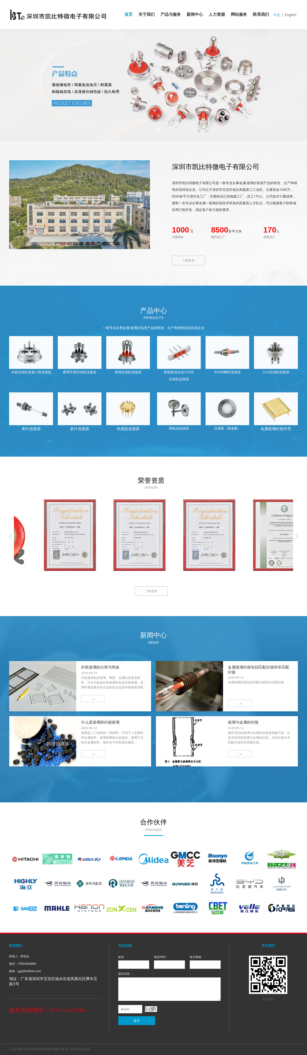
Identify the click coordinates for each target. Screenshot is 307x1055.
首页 (128, 14)
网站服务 (239, 14)
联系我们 (261, 14)
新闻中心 (195, 14)
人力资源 (217, 14)
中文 (276, 14)
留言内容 (125, 974)
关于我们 (146, 14)
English (290, 14)
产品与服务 (170, 14)
